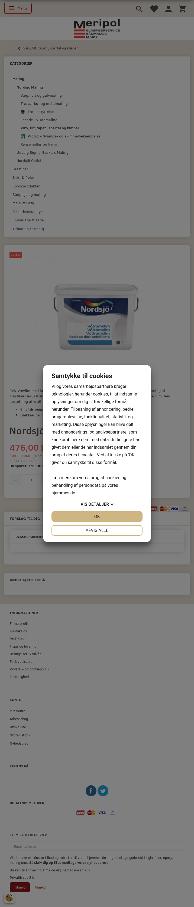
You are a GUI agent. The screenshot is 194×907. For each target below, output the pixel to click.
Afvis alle (97, 530)
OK (97, 516)
